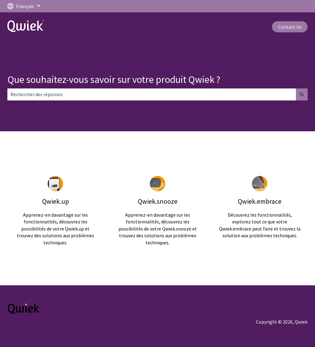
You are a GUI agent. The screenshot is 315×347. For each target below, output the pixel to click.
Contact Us (289, 27)
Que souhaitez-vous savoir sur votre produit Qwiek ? (113, 79)
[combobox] (151, 94)
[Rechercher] (302, 94)
